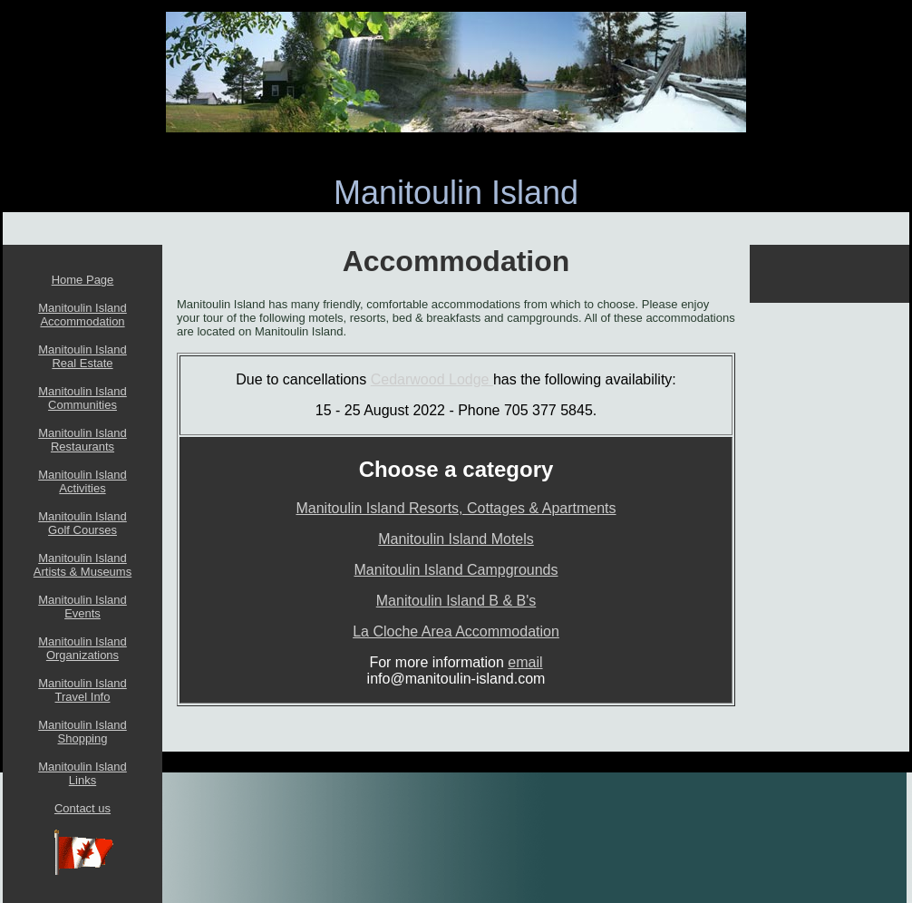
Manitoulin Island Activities (82, 481)
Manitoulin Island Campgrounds (456, 570)
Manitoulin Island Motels (456, 539)
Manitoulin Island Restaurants (82, 439)
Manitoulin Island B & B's (456, 600)
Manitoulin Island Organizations (82, 648)
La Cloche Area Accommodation (456, 631)
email (525, 662)
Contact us (82, 808)
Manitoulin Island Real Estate (82, 356)
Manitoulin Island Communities (82, 398)
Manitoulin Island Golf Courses (82, 523)
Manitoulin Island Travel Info (82, 690)
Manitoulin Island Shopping (82, 731)
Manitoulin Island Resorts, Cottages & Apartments (456, 508)
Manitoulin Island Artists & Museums (82, 564)
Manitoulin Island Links (82, 773)
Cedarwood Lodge (432, 379)
